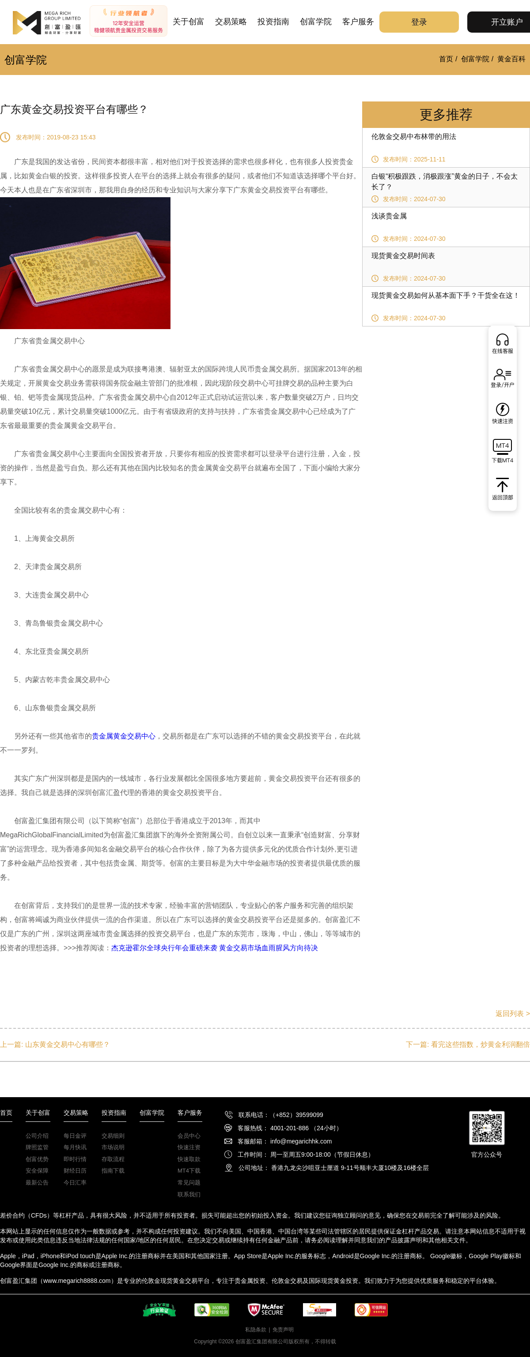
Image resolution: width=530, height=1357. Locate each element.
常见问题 (189, 1182)
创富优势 (37, 1159)
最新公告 (37, 1182)
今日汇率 (75, 1182)
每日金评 (75, 1135)
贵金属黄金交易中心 (123, 736)
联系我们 (189, 1194)
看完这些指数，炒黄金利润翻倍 (480, 1044)
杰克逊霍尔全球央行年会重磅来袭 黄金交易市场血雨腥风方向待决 (214, 948)
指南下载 (113, 1170)
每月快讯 (75, 1147)
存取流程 (113, 1159)
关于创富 (188, 21)
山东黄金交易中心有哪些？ (67, 1044)
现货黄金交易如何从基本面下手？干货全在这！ (445, 295)
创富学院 (316, 21)
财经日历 (75, 1170)
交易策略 (231, 21)
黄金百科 (511, 59)
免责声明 (283, 1330)
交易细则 (113, 1135)
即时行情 (75, 1159)
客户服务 (358, 21)
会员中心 (189, 1135)
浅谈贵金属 (389, 216)
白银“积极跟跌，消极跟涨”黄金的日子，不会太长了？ (444, 181)
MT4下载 (189, 1170)
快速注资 (189, 1147)
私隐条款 (255, 1330)
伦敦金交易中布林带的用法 (413, 136)
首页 (446, 59)
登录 (419, 22)
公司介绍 (37, 1135)
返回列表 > (513, 1013)
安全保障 (37, 1170)
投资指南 (273, 21)
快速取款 (189, 1159)
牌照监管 (37, 1147)
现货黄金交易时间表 (403, 255)
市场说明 (113, 1147)
